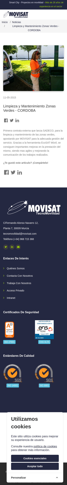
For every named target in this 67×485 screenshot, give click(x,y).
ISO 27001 (9, 342)
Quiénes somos (16, 268)
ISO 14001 (13, 385)
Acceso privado (15, 290)
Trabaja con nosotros (19, 283)
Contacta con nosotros (20, 275)
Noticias (16, 22)
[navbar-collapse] (57, 13)
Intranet (11, 297)
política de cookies (45, 446)
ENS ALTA (44, 342)
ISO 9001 (44, 385)
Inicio (5, 22)
